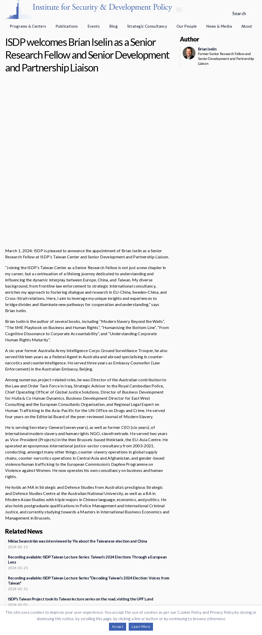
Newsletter (61, 582)
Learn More (141, 627)
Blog (113, 26)
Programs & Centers (28, 26)
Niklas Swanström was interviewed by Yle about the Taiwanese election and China (77, 469)
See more (85, 567)
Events (94, 26)
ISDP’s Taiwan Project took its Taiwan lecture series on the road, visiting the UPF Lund (80, 527)
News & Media (219, 26)
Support (62, 594)
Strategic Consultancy (147, 26)
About (246, 26)
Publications (67, 26)
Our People (187, 26)
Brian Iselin (207, 49)
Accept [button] (117, 627)
